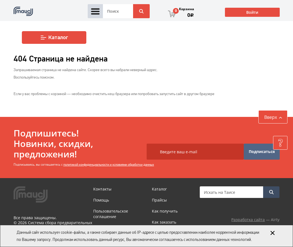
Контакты (102, 189)
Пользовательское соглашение (110, 213)
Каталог (54, 37)
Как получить (165, 211)
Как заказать (164, 222)
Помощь (101, 200)
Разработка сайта (248, 219)
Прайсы (159, 200)
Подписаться (262, 151)
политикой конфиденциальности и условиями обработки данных (108, 165)
